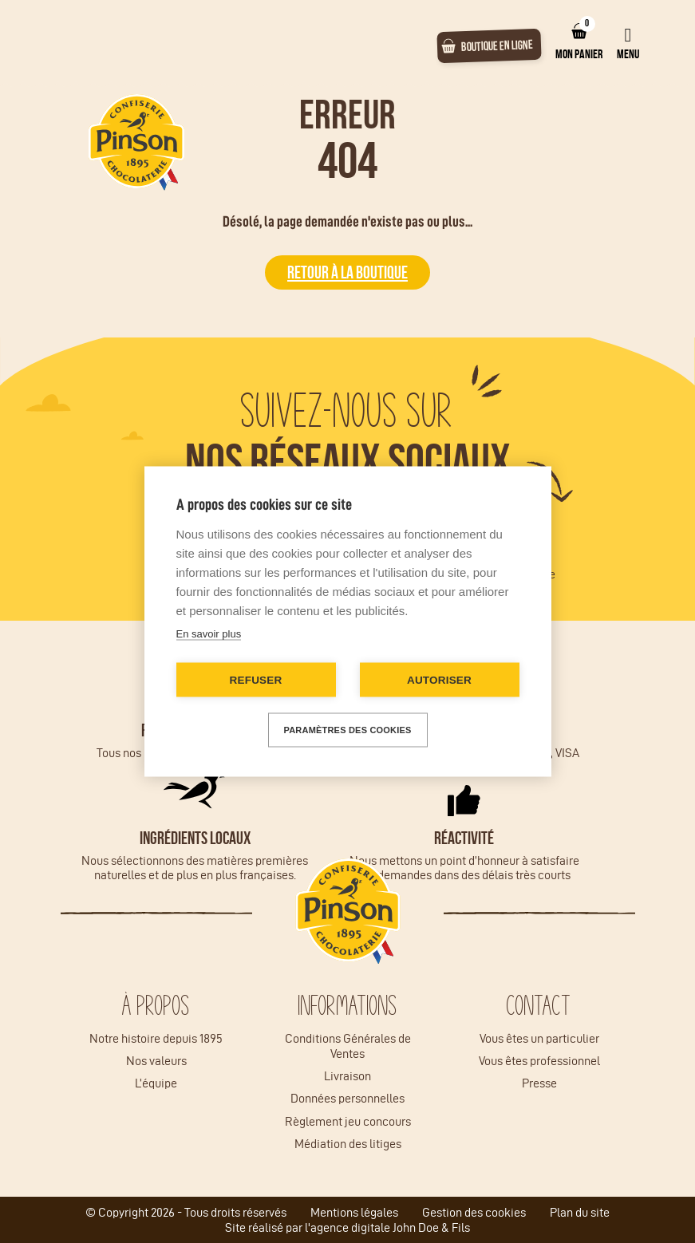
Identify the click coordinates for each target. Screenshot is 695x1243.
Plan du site (580, 1212)
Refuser (256, 680)
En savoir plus (209, 634)
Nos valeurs (156, 1060)
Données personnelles (347, 1098)
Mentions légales (354, 1212)
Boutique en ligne (497, 45)
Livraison (347, 1076)
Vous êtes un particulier (539, 1038)
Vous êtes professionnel (539, 1060)
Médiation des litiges (347, 1143)
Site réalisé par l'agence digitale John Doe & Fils (347, 1227)
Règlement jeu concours (348, 1121)
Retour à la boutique (347, 272)
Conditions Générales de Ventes (348, 1046)
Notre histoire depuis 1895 (156, 1038)
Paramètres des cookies (348, 730)
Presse (539, 1083)
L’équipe (156, 1083)
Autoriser (439, 680)
